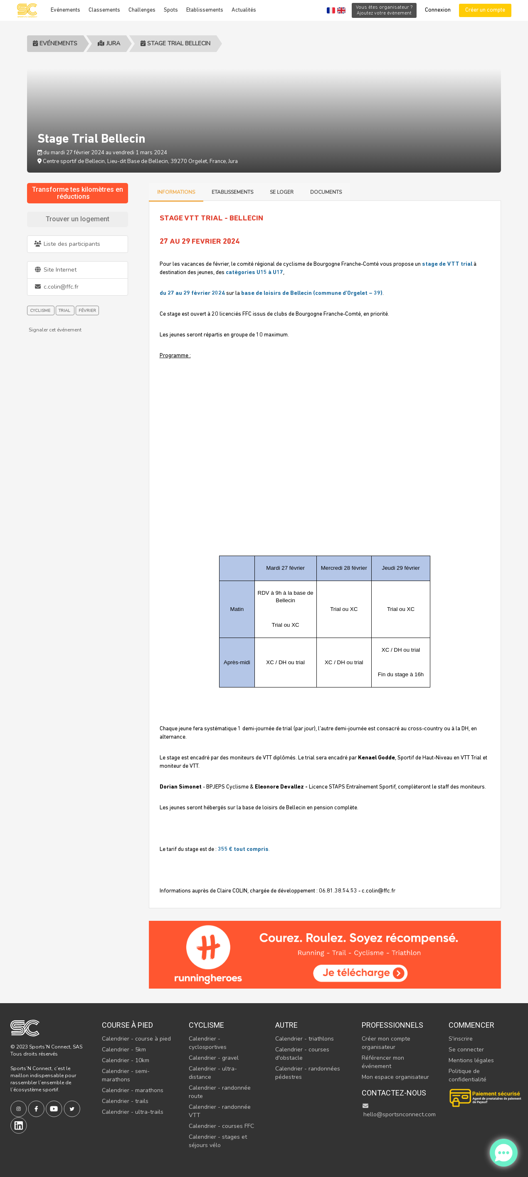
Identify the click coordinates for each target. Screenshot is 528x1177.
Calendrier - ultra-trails (132, 1112)
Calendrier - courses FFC (221, 1126)
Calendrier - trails (125, 1101)
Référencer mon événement (383, 1062)
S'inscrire (461, 1039)
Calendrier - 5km (124, 1049)
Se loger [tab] (282, 192)
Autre (286, 1025)
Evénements (65, 10)
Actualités (244, 10)
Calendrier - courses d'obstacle (302, 1054)
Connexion (438, 10)
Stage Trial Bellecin (175, 43)
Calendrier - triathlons (304, 1039)
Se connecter (466, 1049)
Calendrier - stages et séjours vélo (218, 1141)
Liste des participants (67, 244)
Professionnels (392, 1025)
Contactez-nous (394, 1092)
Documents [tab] (326, 192)
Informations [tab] (176, 192)
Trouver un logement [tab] (77, 219)
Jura (109, 43)
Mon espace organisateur (395, 1077)
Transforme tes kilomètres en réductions (77, 193)
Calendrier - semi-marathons (126, 1075)
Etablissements (204, 10)
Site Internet (55, 270)
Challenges (141, 10)
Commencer (471, 1025)
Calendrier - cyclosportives (208, 1043)
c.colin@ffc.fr (56, 287)
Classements (104, 10)
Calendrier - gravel (214, 1058)
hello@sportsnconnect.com (399, 1110)
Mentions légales (471, 1060)
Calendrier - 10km (125, 1060)
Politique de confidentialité (467, 1075)
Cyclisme (206, 1025)
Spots (171, 10)
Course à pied (127, 1025)
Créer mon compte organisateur (386, 1043)
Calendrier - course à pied (136, 1039)
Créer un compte (485, 10)
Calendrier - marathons (132, 1090)
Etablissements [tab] (232, 192)
